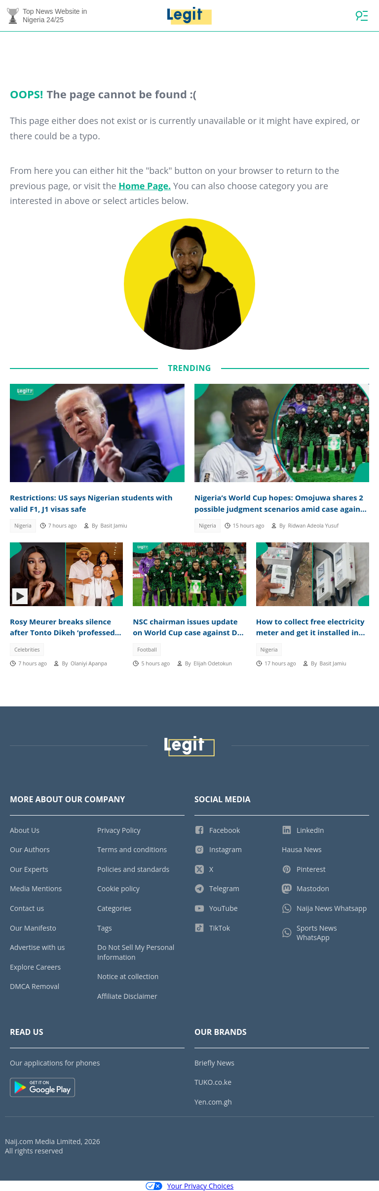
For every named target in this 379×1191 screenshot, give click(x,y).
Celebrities (27, 649)
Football (146, 649)
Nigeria (23, 525)
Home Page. (144, 186)
